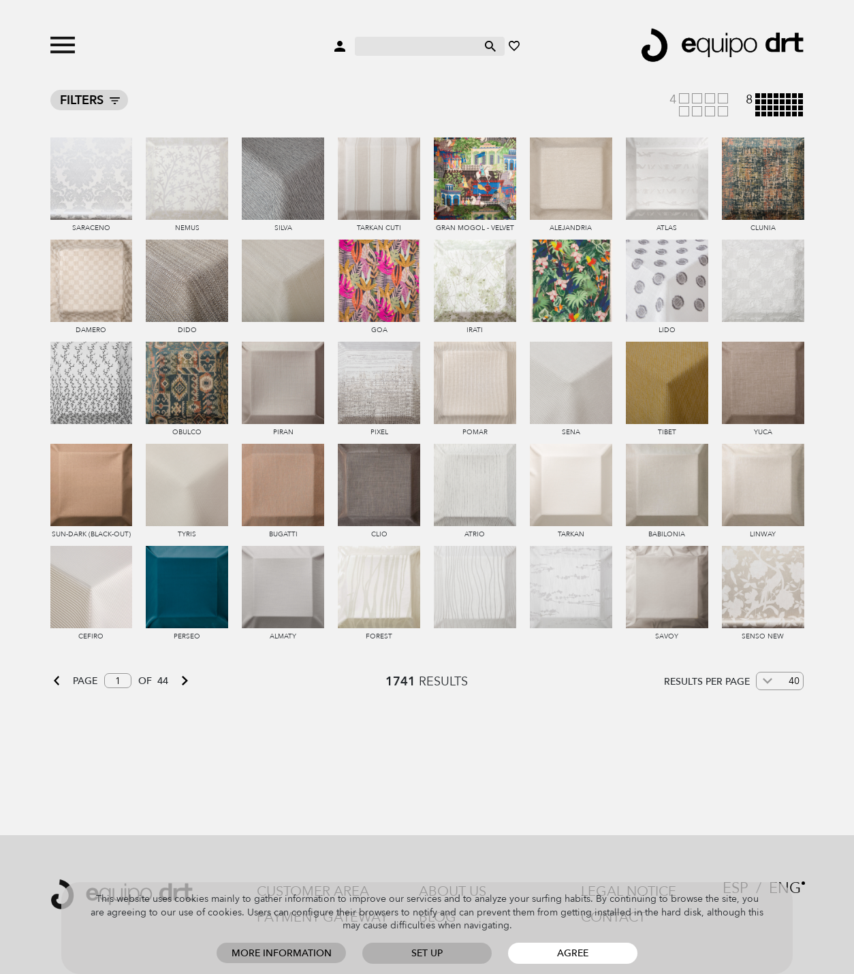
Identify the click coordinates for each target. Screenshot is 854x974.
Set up (427, 953)
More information (282, 953)
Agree (572, 953)
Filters (82, 100)
